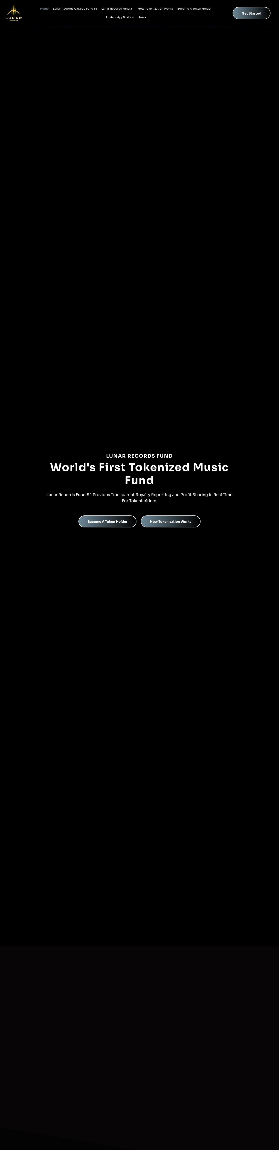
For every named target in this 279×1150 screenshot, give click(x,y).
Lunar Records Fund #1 (117, 8)
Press (142, 17)
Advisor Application (119, 17)
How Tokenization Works (155, 8)
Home (44, 8)
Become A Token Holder (194, 8)
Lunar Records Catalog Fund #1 (75, 8)
